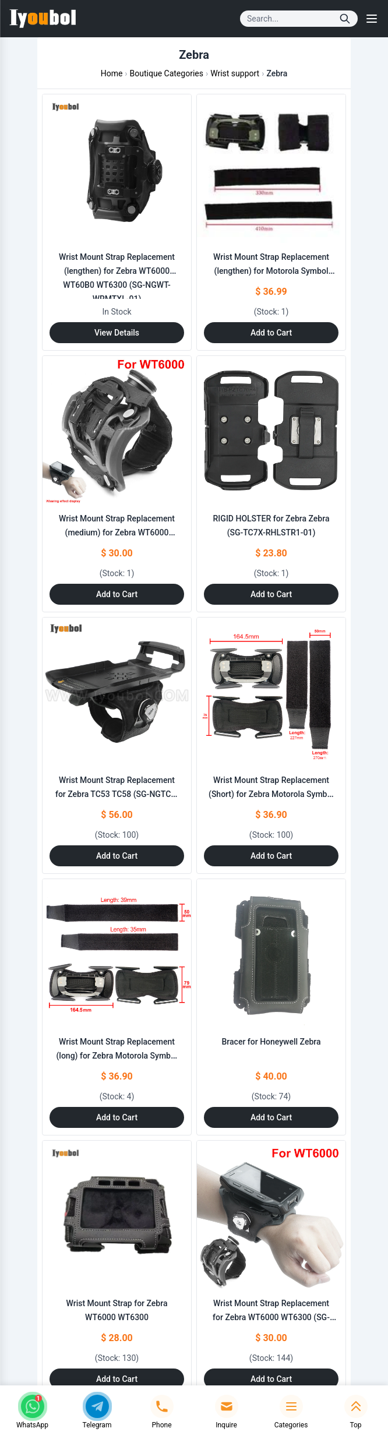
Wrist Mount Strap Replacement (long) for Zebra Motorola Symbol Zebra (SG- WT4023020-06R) (116, 1055)
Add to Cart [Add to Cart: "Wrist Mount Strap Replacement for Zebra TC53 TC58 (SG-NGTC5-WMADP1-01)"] (116, 855)
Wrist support (234, 73)
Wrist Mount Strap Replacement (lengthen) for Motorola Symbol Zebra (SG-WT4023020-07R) (271, 271)
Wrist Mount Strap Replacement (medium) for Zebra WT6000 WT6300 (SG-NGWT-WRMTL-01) (116, 532)
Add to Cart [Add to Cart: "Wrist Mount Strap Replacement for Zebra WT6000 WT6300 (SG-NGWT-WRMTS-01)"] (271, 1379)
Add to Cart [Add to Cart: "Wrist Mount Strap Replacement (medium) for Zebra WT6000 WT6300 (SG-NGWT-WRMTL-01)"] (116, 594)
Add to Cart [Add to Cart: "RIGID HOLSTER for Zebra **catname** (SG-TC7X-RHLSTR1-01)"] (271, 594)
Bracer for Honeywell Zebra (271, 1041)
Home (112, 73)
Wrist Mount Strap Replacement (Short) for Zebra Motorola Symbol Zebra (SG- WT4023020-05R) (271, 794)
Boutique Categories (166, 73)
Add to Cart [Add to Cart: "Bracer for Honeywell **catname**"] (271, 1117)
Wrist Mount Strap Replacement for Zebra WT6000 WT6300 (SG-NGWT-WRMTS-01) (271, 1317)
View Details (116, 332)
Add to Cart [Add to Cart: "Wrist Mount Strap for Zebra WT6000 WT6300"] (116, 1379)
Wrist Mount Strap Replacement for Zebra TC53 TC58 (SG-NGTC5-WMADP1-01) (116, 794)
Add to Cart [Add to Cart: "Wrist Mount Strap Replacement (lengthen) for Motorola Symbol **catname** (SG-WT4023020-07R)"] (271, 332)
